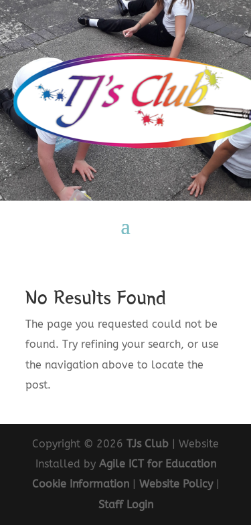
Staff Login (125, 504)
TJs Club (148, 443)
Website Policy (176, 484)
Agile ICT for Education (157, 463)
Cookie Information (80, 484)
